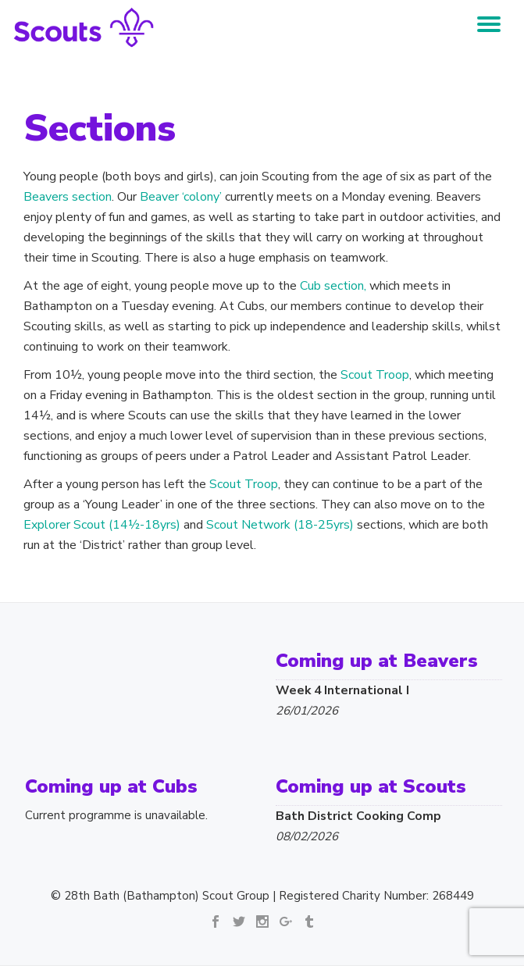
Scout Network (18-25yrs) (280, 524)
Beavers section (67, 196)
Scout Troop (374, 374)
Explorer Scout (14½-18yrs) (101, 524)
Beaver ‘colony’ (181, 196)
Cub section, (333, 285)
